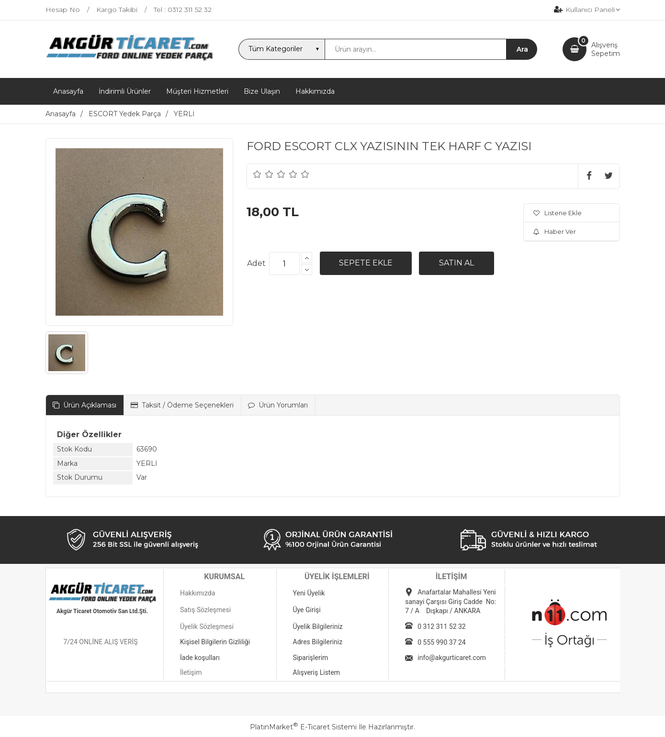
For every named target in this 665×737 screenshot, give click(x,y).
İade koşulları (200, 657)
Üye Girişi (307, 610)
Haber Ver (554, 231)
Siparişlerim (310, 657)
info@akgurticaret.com (451, 657)
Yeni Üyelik (309, 593)
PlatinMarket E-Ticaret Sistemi (303, 727)
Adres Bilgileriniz (318, 642)
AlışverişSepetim (605, 49)
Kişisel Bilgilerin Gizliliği (215, 642)
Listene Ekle (557, 213)
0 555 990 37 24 (441, 642)
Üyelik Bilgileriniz (318, 626)
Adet (256, 263)
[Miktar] (284, 263)
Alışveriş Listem (316, 672)
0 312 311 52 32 (441, 626)
